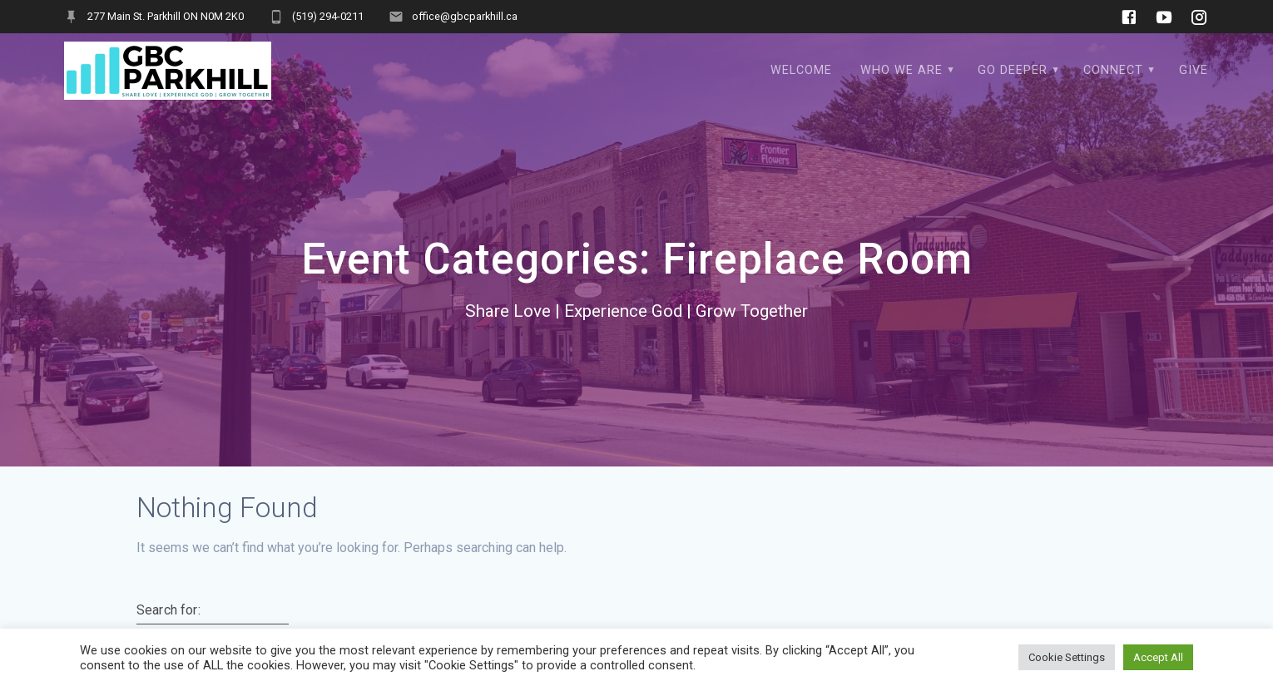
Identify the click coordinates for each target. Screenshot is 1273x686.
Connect (1113, 70)
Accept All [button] (1158, 657)
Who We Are (901, 70)
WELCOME (801, 70)
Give (1193, 70)
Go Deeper (1013, 70)
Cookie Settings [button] (1066, 657)
